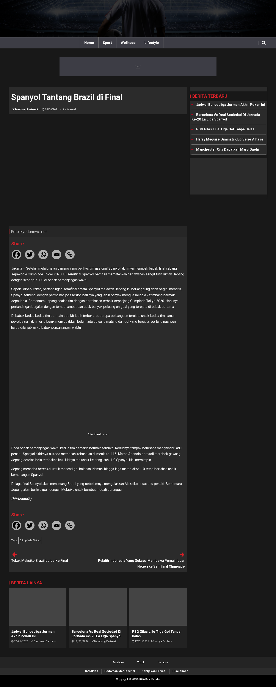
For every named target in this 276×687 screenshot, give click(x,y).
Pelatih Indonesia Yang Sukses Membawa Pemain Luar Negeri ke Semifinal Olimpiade (141, 563)
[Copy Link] (70, 254)
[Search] (263, 43)
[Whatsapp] (43, 254)
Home (89, 43)
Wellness (128, 43)
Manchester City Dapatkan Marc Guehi (227, 149)
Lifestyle (151, 43)
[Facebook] (16, 254)
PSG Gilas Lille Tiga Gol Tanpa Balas (225, 129)
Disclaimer (180, 671)
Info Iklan (91, 671)
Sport (107, 43)
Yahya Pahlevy (163, 641)
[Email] (56, 254)
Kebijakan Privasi (154, 671)
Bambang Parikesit (27, 109)
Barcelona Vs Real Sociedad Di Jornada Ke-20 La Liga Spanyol (225, 117)
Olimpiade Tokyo (30, 540)
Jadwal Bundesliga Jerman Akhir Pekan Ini (230, 105)
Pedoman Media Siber (119, 671)
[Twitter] (29, 254)
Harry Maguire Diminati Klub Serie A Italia (229, 139)
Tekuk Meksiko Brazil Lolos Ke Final (39, 561)
